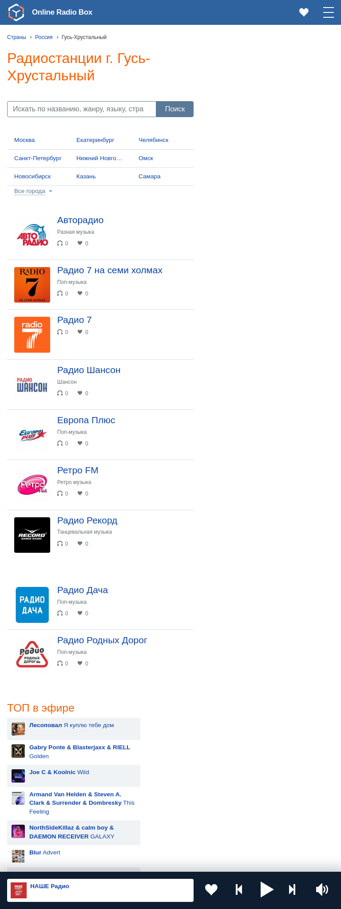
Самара (150, 176)
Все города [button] (29, 191)
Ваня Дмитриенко (248, 642)
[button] (267, 890)
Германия (147, 837)
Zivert (230, 509)
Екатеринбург (95, 140)
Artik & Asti (237, 465)
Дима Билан (240, 531)
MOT (229, 487)
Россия (33, 748)
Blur (228, 376)
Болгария (147, 792)
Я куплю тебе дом (265, 74)
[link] (16, 12)
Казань (86, 176)
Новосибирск (32, 176)
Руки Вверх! (239, 420)
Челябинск (153, 140)
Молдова (35, 763)
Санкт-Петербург (38, 158)
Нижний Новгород (101, 158)
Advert (238, 201)
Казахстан (148, 763)
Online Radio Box (64, 12)
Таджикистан (152, 778)
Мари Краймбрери (248, 443)
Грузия (143, 822)
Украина (145, 748)
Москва (24, 140)
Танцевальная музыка (86, 543)
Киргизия (35, 778)
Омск (146, 158)
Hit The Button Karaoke (254, 354)
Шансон (69, 388)
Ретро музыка (76, 491)
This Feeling (275, 152)
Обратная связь (270, 861)
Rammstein (238, 576)
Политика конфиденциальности (203, 861)
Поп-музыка (74, 284)
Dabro (231, 620)
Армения (35, 792)
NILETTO (235, 664)
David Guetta (240, 598)
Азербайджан (41, 837)
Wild (252, 121)
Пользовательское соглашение (117, 861)
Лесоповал (238, 398)
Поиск (175, 109)
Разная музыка (77, 232)
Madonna (235, 554)
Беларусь (36, 822)
